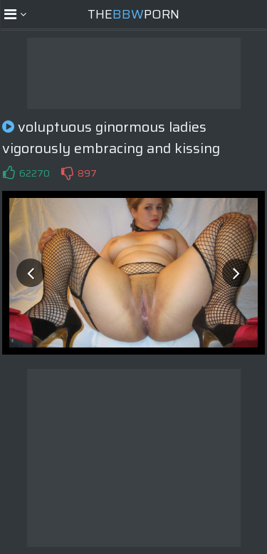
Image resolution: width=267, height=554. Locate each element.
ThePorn (133, 14)
